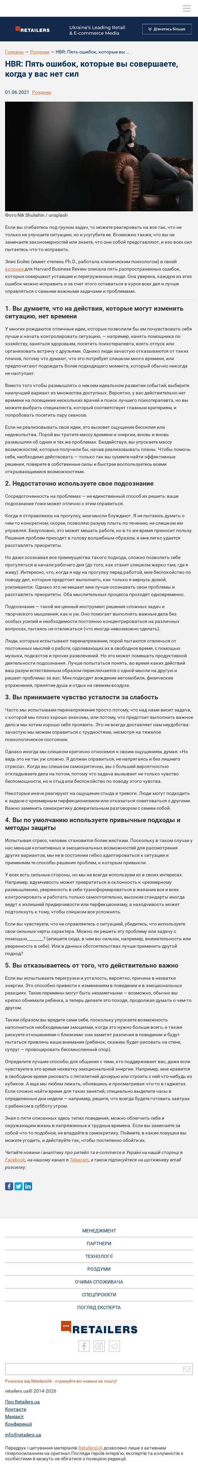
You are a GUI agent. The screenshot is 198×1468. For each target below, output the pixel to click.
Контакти (15, 1409)
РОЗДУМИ (99, 1269)
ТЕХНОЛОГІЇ (99, 1256)
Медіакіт (14, 1416)
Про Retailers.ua (22, 1401)
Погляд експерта (99, 1307)
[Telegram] (114, 1346)
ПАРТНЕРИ (99, 1243)
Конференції (18, 1424)
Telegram (79, 1159)
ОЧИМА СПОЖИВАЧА (99, 1282)
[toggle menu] (187, 8)
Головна (14, 52)
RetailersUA (90, 1447)
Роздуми (39, 52)
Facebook (15, 1159)
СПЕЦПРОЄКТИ (99, 1294)
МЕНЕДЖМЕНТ (99, 1230)
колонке (15, 269)
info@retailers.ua (23, 1434)
